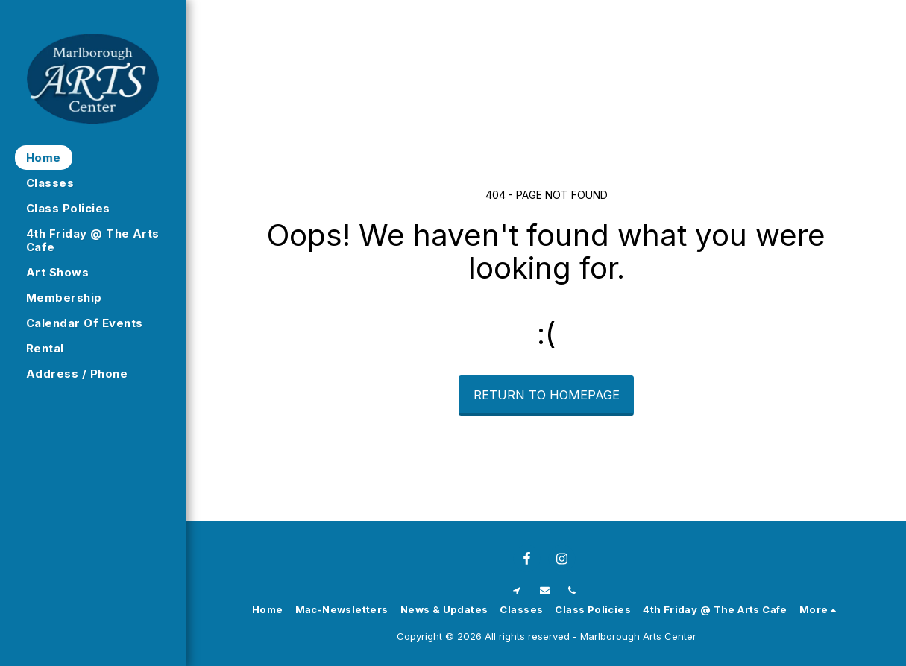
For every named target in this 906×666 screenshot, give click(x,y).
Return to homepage (547, 394)
